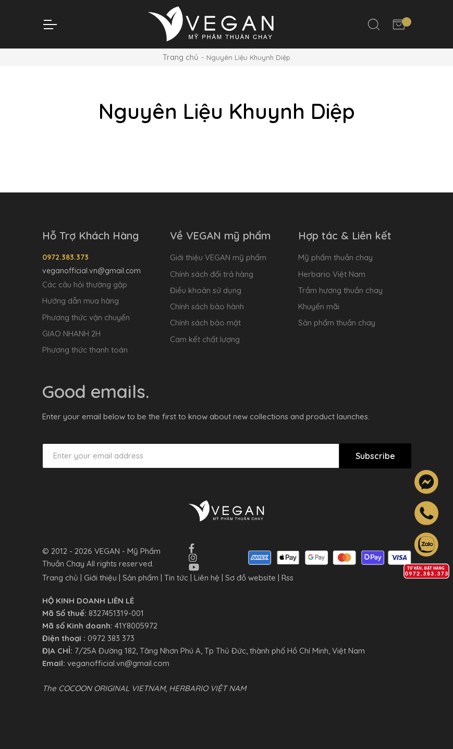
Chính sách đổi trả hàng (211, 274)
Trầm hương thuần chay (340, 290)
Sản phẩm (140, 578)
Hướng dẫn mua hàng (80, 301)
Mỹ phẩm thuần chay (335, 257)
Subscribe (375, 456)
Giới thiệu (100, 578)
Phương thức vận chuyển (86, 317)
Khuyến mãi (318, 306)
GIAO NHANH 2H (71, 334)
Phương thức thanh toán (85, 350)
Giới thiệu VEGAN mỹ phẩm (218, 257)
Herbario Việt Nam (331, 274)
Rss (287, 578)
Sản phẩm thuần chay (336, 323)
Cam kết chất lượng (205, 339)
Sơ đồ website (250, 578)
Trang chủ (181, 57)
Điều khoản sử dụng (205, 290)
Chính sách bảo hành (207, 306)
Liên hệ (206, 578)
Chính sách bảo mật (205, 323)
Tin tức (176, 578)
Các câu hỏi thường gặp (84, 284)
